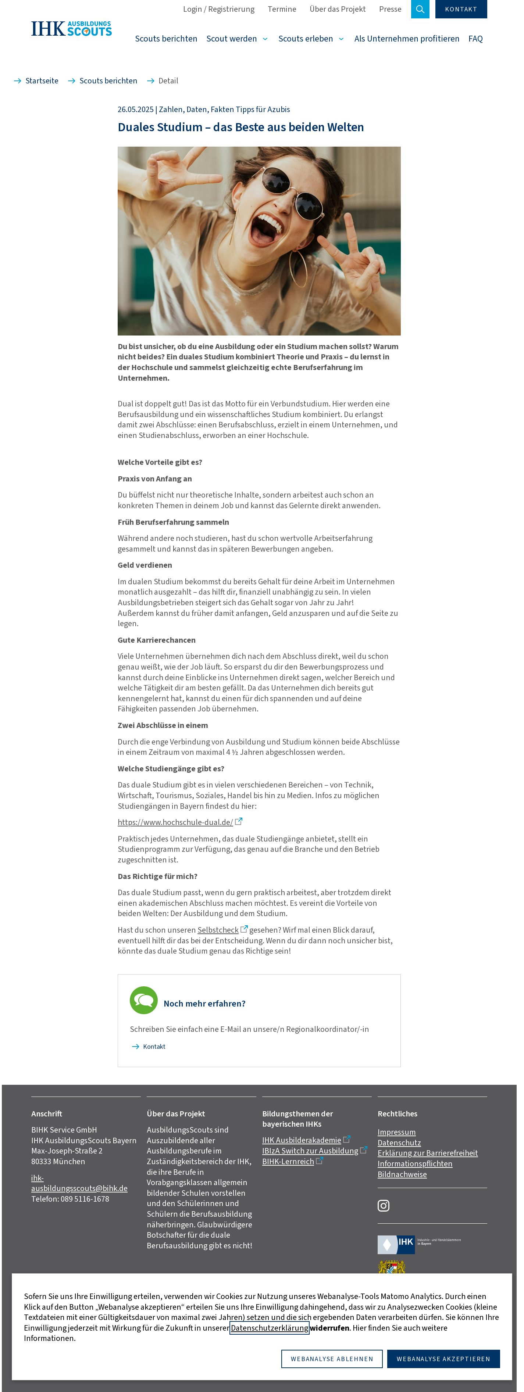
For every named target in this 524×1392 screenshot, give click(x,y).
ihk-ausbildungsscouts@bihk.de (79, 1183)
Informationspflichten (415, 1163)
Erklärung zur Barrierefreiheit (428, 1153)
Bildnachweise (402, 1174)
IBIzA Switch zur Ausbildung (310, 1150)
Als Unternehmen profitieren (407, 38)
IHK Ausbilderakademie (301, 1140)
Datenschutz (399, 1142)
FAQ (475, 38)
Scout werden (231, 38)
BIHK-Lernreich (288, 1161)
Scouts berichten (166, 38)
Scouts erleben (305, 38)
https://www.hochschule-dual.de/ (175, 822)
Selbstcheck (218, 930)
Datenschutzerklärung (269, 1328)
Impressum (397, 1132)
